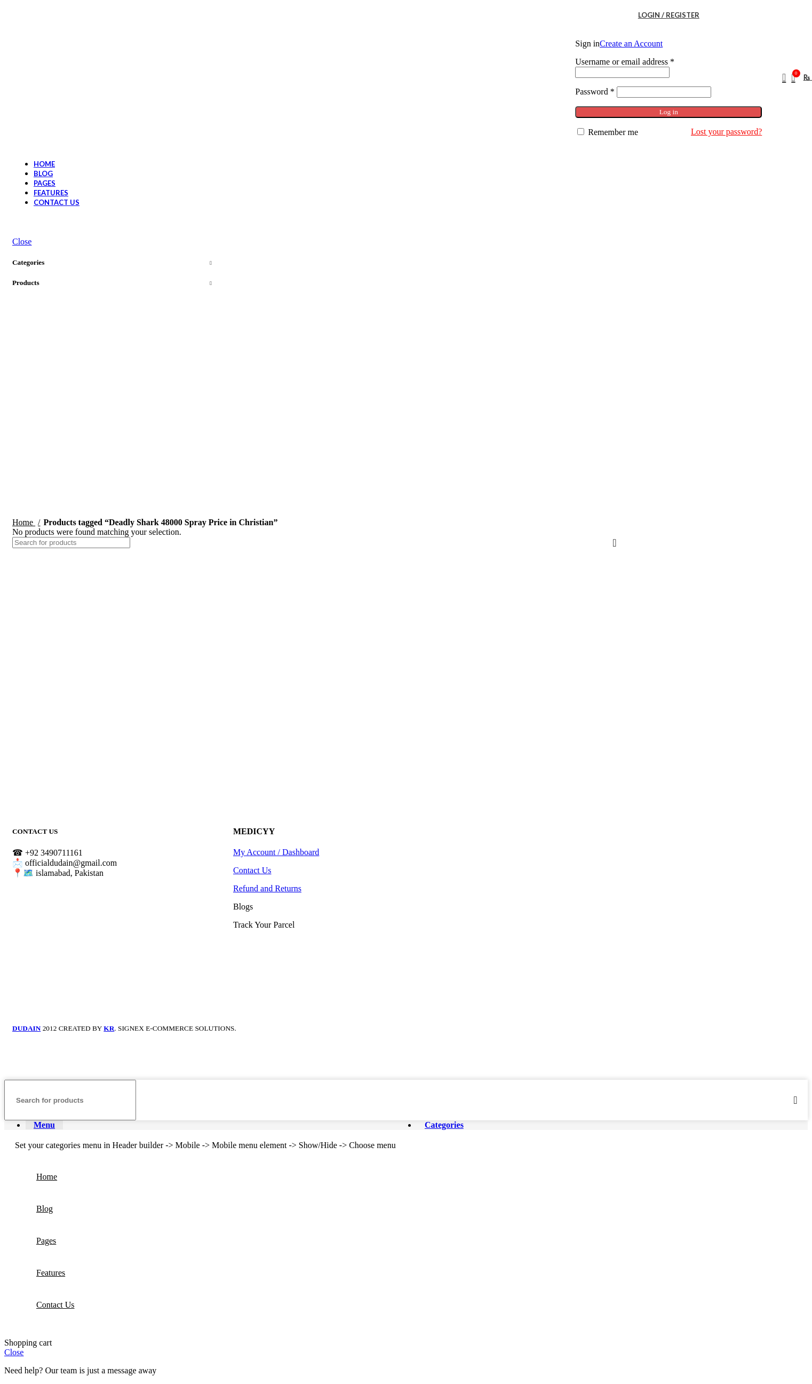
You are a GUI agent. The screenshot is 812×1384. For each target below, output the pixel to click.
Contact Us (252, 870)
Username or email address (624, 61)
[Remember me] (580, 131)
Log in (668, 112)
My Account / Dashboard (276, 852)
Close (21, 241)
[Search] (780, 77)
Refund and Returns (267, 888)
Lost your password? (726, 131)
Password (594, 91)
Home (23, 522)
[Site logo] (84, 116)
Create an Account (631, 43)
